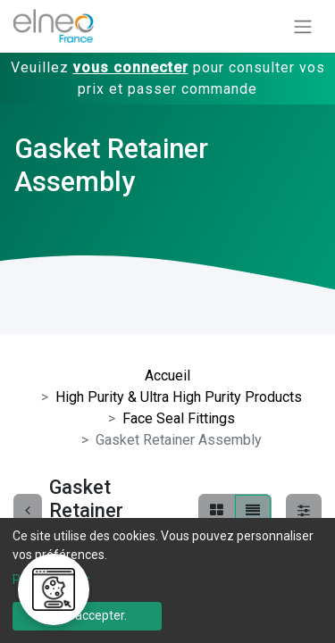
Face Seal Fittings (178, 418)
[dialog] (167, 580)
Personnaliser (51, 579)
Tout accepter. (86, 615)
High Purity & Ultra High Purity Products (178, 396)
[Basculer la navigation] (303, 26)
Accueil (167, 375)
